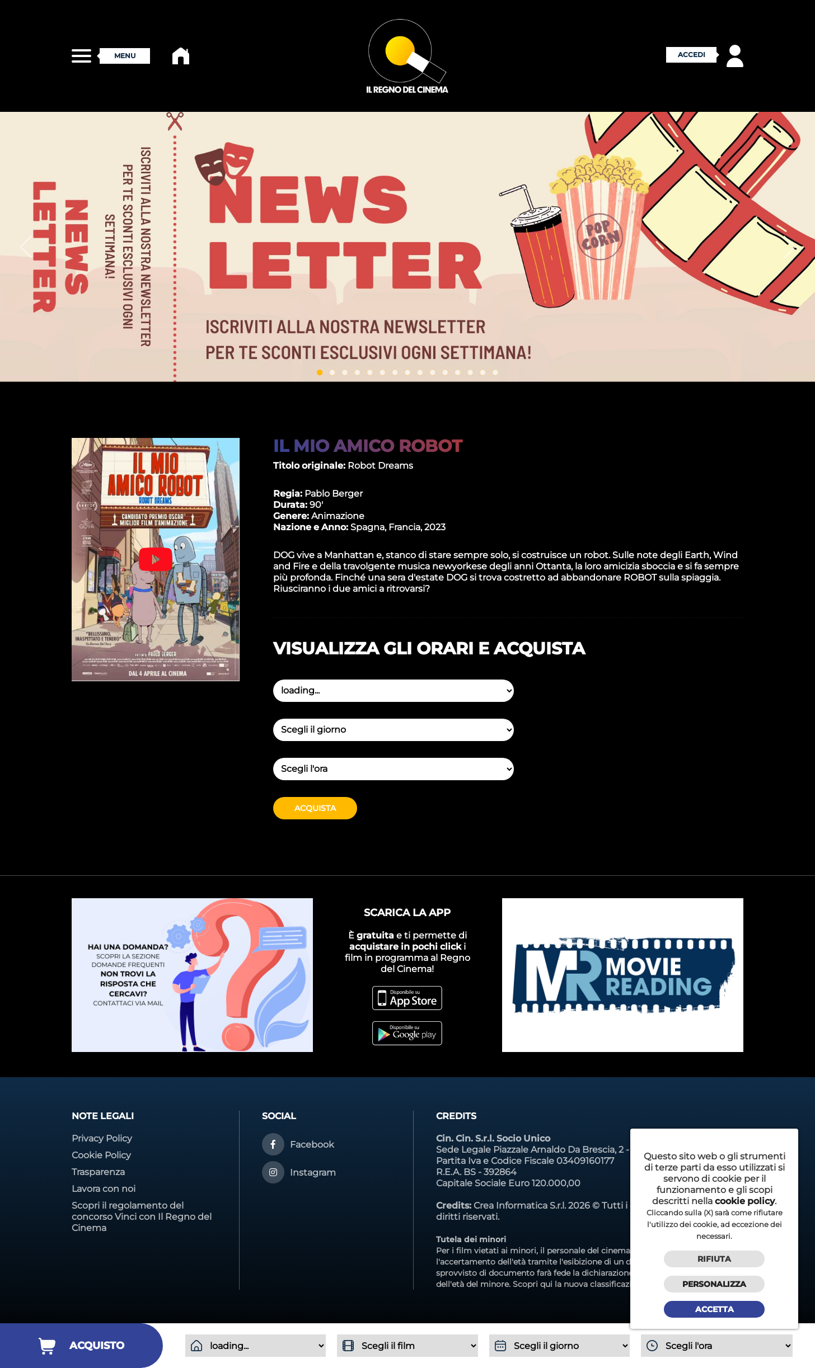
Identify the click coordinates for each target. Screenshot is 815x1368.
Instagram (313, 1172)
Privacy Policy (102, 1138)
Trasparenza (98, 1172)
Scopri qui (532, 1284)
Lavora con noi (103, 1188)
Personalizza (714, 1284)
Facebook (312, 1144)
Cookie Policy (101, 1155)
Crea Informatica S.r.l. (520, 1205)
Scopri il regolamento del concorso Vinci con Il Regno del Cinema (142, 1216)
